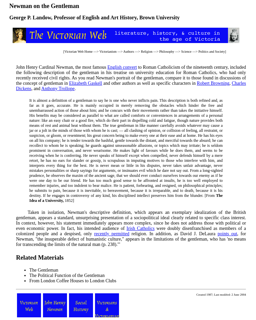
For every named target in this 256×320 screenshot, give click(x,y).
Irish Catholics (140, 228)
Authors (128, 51)
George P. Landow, (30, 17)
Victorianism (108, 51)
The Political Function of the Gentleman (67, 275)
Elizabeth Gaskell (85, 83)
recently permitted (111, 233)
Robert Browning (213, 83)
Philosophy (166, 51)
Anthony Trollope (58, 88)
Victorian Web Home (78, 51)
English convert (122, 67)
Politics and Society (211, 51)
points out (227, 233)
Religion (146, 51)
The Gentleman (43, 270)
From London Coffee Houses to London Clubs (72, 280)
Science (186, 51)
